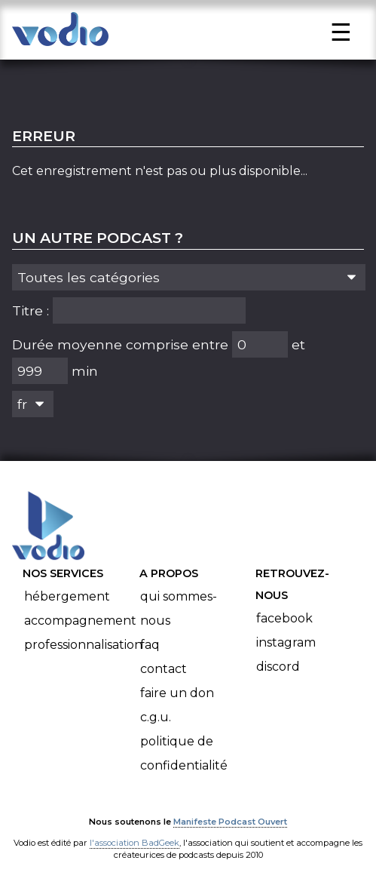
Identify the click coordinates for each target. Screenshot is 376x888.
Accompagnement (80, 620)
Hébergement (67, 596)
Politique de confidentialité (184, 753)
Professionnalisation (83, 645)
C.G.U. (155, 717)
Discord (278, 666)
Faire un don (177, 693)
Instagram (286, 642)
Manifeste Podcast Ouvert (230, 821)
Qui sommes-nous (178, 608)
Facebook (284, 618)
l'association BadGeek (134, 842)
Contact (163, 669)
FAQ (150, 645)
